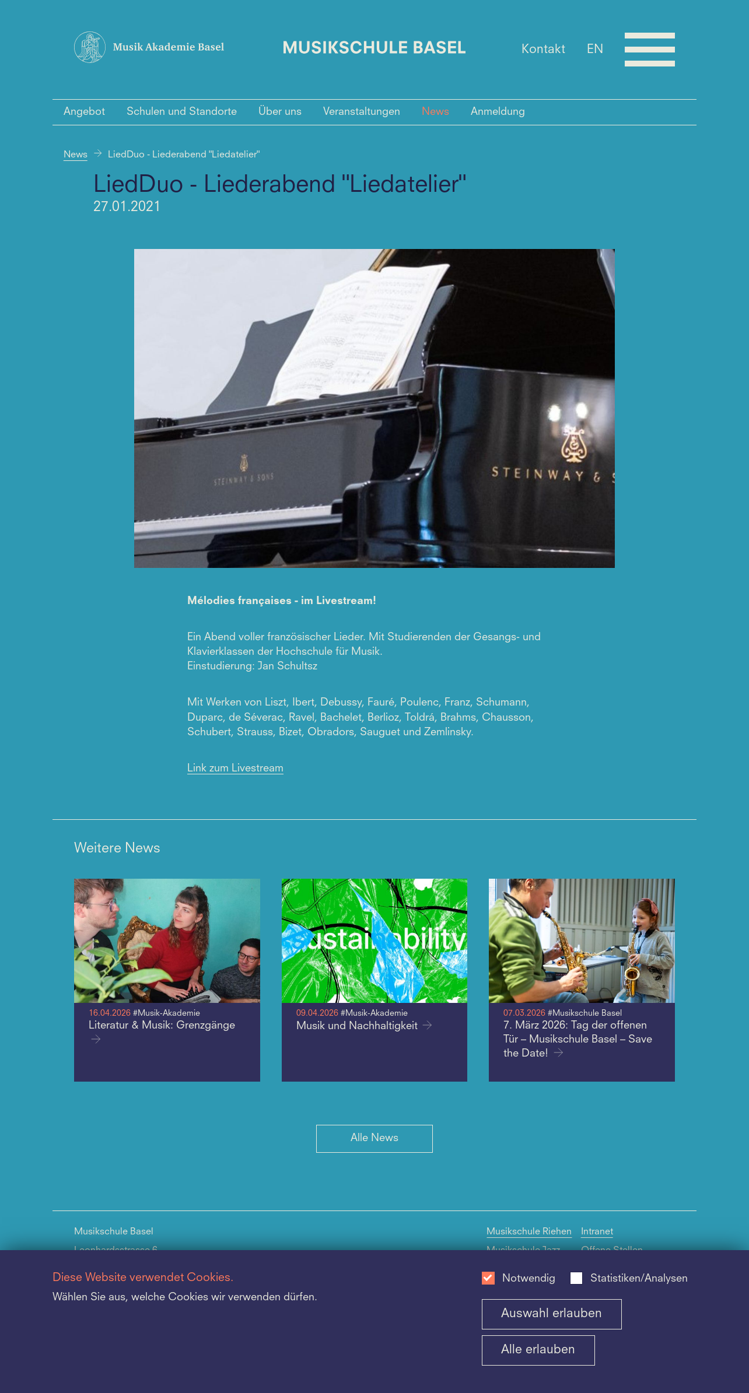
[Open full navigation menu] (650, 49)
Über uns (280, 112)
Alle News (374, 1138)
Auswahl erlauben (551, 1314)
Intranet (597, 1232)
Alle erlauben (538, 1350)
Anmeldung (498, 112)
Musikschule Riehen (529, 1232)
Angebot (84, 112)
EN (595, 49)
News (435, 112)
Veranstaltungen (361, 112)
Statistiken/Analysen (639, 1278)
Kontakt (543, 49)
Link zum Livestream (235, 768)
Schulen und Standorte (182, 112)
